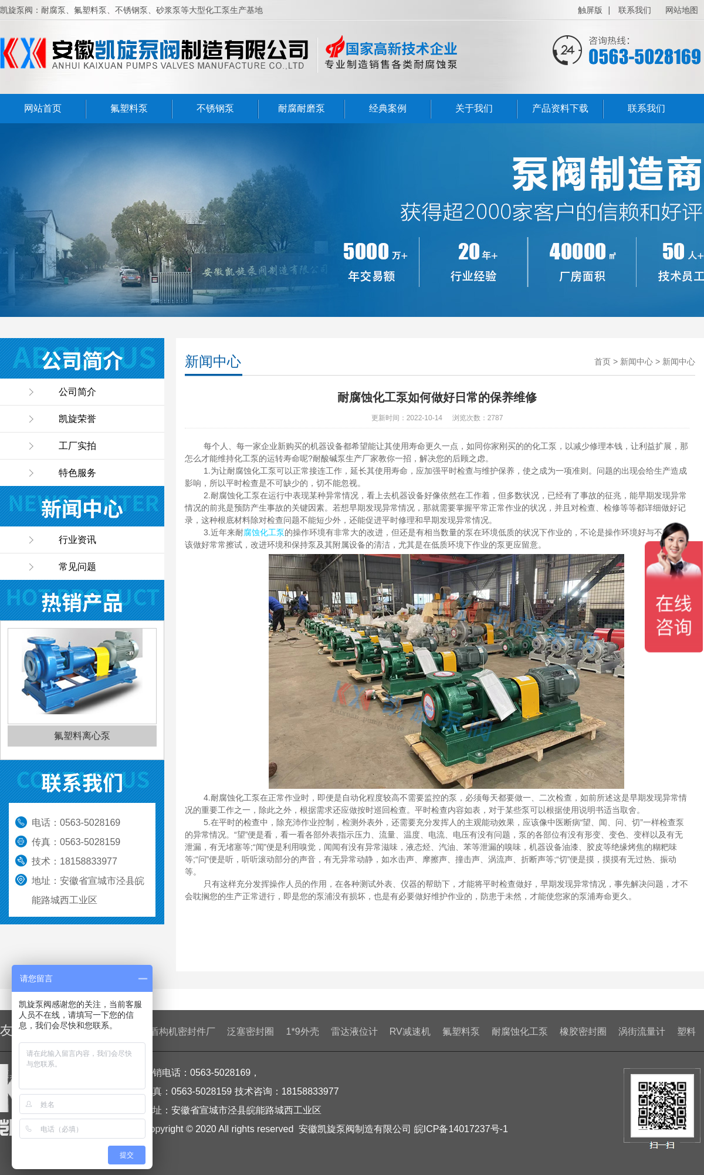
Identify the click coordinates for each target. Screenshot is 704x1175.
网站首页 (43, 108)
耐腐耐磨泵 (301, 108)
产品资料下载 (560, 108)
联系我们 (634, 10)
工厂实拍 (77, 446)
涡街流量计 (641, 1031)
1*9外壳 (302, 1031)
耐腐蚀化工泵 (520, 1031)
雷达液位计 (354, 1031)
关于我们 (474, 108)
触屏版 (590, 10)
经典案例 (388, 108)
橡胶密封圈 (583, 1031)
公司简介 (77, 392)
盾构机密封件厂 (182, 1031)
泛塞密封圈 (250, 1031)
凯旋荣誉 (77, 419)
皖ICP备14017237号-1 (461, 1129)
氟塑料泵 (129, 108)
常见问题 (77, 567)
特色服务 (77, 473)
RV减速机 (410, 1031)
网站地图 (681, 10)
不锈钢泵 (215, 108)
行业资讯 (77, 540)
